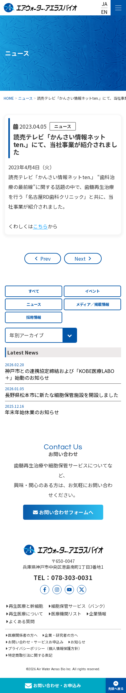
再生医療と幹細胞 (26, 606)
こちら (40, 226)
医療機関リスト (66, 614)
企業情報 (97, 614)
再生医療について (26, 614)
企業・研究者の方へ (61, 635)
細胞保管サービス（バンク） (79, 606)
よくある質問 (22, 621)
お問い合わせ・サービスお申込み (35, 641)
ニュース (62, 126)
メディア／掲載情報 (92, 304)
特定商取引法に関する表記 (30, 655)
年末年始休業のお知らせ (32, 412)
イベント (92, 291)
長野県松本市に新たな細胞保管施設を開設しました (61, 394)
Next (80, 258)
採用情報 (33, 317)
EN (104, 11)
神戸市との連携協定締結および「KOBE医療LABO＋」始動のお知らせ (59, 374)
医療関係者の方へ (23, 635)
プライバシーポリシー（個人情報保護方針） (45, 648)
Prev (45, 258)
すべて (33, 291)
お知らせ (78, 641)
